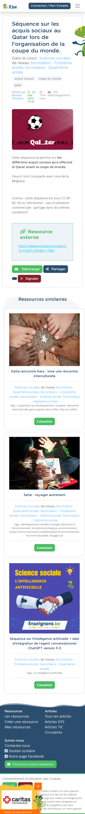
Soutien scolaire (20, 751)
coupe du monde (50, 78)
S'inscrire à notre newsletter (30, 764)
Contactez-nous (17, 745)
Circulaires (53, 732)
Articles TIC (54, 727)
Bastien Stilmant (17, 96)
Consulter (44, 421)
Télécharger (27, 269)
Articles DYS (54, 722)
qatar (18, 85)
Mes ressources (18, 727)
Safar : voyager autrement (44, 495)
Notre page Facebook (24, 756)
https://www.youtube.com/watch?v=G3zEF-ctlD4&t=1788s (42, 248)
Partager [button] (55, 269)
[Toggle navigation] (77, 6)
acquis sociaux (24, 78)
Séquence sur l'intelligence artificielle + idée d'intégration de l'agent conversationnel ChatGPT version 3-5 (44, 643)
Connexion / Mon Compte (49, 5)
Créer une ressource (21, 722)
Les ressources (17, 716)
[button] (14, 278)
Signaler (29, 278)
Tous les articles (58, 716)
